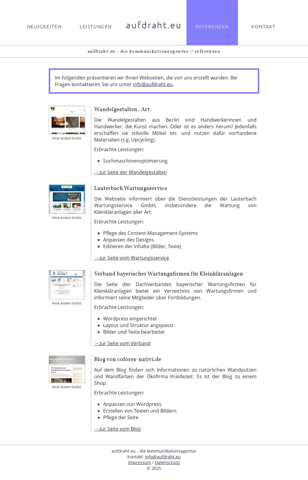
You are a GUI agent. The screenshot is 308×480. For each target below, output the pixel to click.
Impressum (139, 462)
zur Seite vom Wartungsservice (134, 257)
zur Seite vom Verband (124, 343)
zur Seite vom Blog (120, 428)
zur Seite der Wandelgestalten (133, 172)
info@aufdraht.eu (153, 84)
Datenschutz (167, 462)
